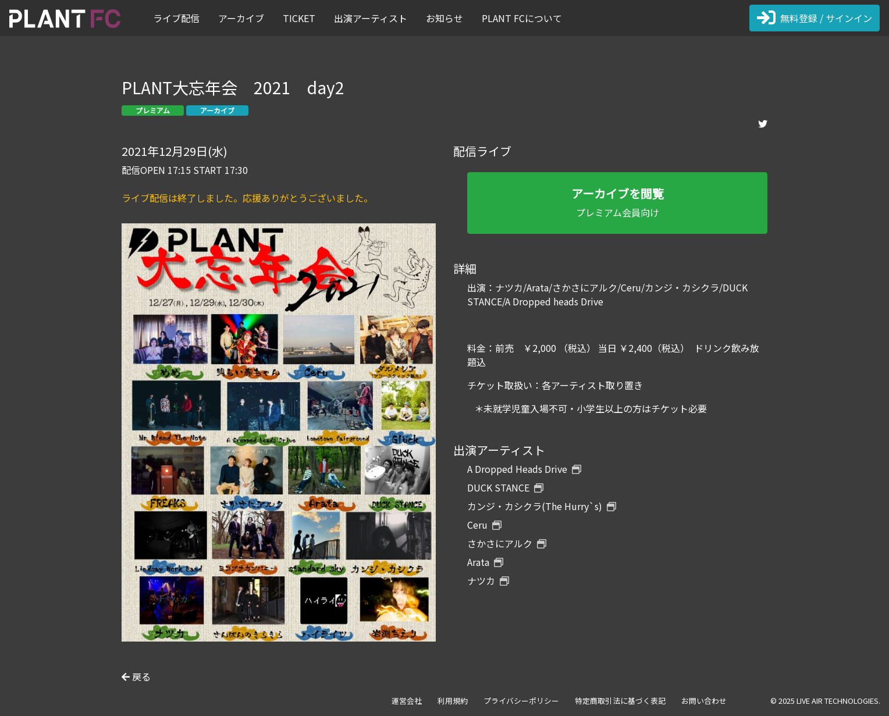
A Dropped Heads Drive (524, 469)
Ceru (484, 525)
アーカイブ (241, 18)
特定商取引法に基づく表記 (620, 700)
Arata (485, 562)
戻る (136, 676)
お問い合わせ (704, 700)
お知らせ (444, 18)
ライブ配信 (176, 18)
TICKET (299, 18)
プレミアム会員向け (617, 202)
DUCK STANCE (505, 487)
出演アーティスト (370, 18)
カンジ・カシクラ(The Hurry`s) (541, 506)
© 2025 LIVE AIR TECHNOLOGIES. (825, 700)
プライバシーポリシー (521, 700)
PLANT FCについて (522, 18)
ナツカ (488, 580)
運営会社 (407, 700)
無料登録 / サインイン (814, 18)
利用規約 (453, 700)
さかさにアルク (506, 543)
